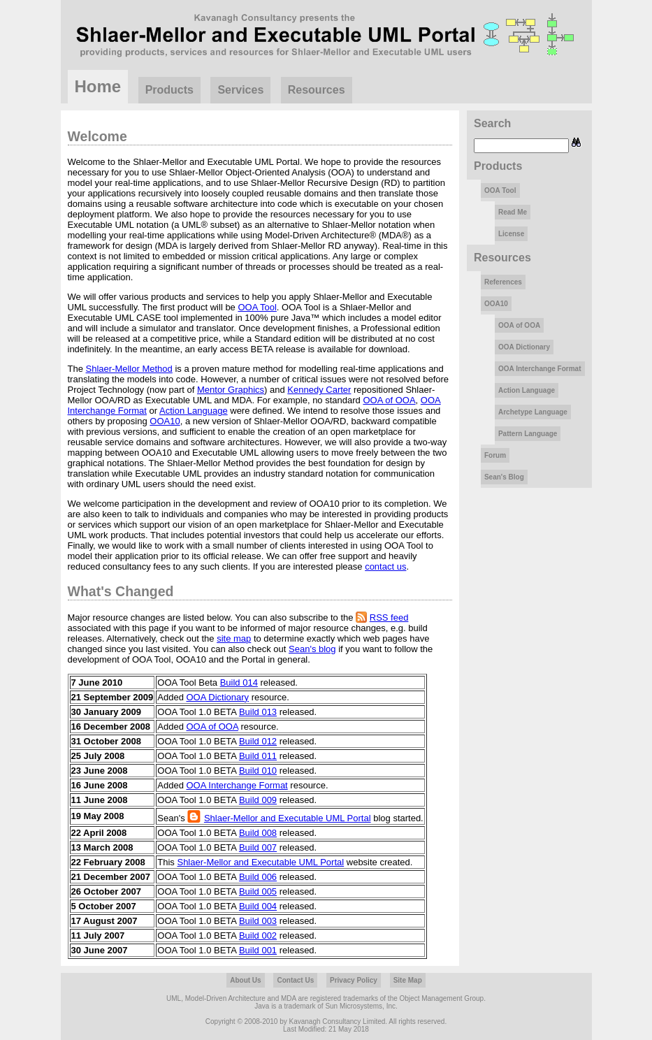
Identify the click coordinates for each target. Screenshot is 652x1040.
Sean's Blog (504, 477)
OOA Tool (257, 307)
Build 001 (258, 950)
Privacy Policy (353, 980)
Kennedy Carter (319, 389)
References (503, 282)
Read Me (512, 212)
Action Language (193, 410)
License (511, 234)
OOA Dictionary (218, 697)
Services (240, 90)
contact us (385, 566)
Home (98, 86)
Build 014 (239, 682)
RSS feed (389, 617)
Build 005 (258, 891)
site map (234, 638)
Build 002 (258, 935)
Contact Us (295, 980)
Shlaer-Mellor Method (129, 368)
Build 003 (258, 921)
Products (169, 90)
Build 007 (258, 847)
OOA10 (165, 421)
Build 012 (258, 741)
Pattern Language (527, 434)
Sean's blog (312, 649)
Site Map (407, 980)
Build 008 (258, 833)
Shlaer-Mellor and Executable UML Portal (287, 818)
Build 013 (258, 712)
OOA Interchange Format (237, 785)
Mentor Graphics (230, 389)
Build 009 (258, 800)
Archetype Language (532, 412)
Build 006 (258, 877)
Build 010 (258, 770)
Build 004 (258, 906)
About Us (245, 980)
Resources (316, 90)
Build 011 (258, 756)
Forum (495, 455)
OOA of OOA (389, 400)
